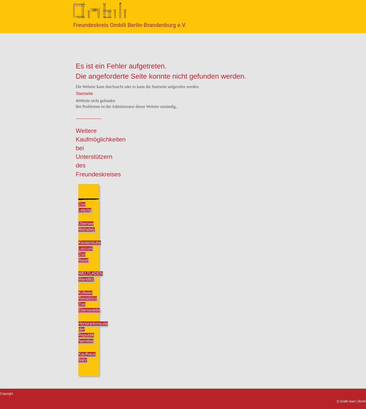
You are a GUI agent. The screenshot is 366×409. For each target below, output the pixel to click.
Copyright (6, 394)
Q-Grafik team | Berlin (351, 401)
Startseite (84, 93)
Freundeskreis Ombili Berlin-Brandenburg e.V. (130, 25)
